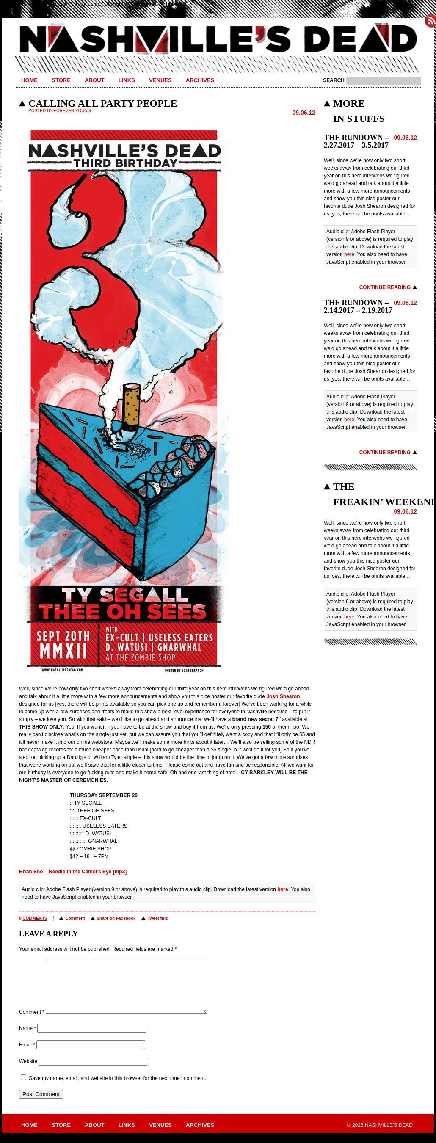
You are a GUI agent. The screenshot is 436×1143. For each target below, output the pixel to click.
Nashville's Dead (218, 39)
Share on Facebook (116, 918)
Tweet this (157, 918)
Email (27, 1055)
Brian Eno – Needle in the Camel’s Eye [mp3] (73, 872)
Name (27, 1038)
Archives (200, 80)
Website (28, 1071)
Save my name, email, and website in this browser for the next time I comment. (117, 1088)
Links (127, 80)
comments (34, 918)
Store (61, 80)
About (94, 80)
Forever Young (72, 110)
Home (29, 80)
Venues (160, 80)
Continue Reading (385, 287)
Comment (75, 918)
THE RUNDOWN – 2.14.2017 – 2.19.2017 (358, 306)
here (282, 889)
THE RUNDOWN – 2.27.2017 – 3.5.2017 (356, 141)
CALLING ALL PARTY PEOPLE (102, 103)
